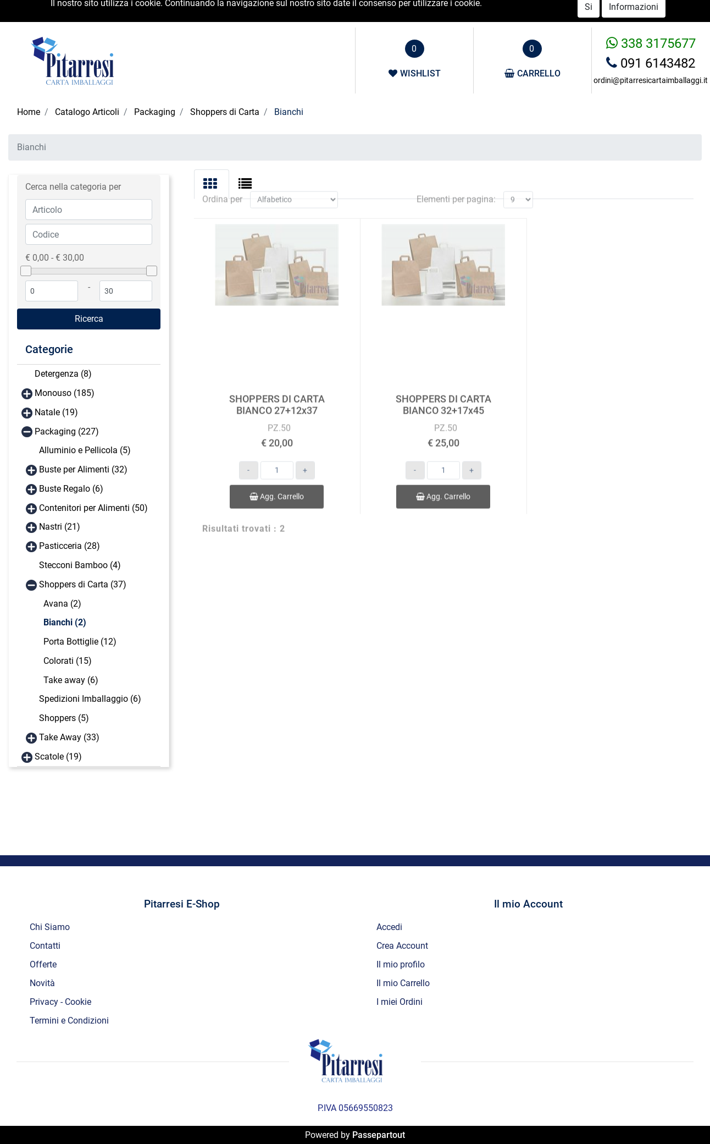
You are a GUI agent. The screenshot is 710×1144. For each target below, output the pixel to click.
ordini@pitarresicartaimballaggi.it (650, 80)
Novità (637, 11)
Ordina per (222, 188)
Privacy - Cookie (60, 1002)
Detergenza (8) (63, 374)
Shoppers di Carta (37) (82, 584)
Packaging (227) (67, 431)
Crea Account (402, 946)
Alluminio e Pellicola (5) (85, 450)
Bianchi (288, 112)
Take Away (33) (69, 737)
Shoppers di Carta (224, 112)
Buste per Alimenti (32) (83, 469)
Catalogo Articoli (87, 112)
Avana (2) (62, 603)
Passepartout (378, 1135)
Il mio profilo (400, 964)
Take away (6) (70, 680)
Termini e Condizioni (69, 1020)
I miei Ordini (399, 1002)
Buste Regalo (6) (71, 488)
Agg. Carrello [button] (276, 485)
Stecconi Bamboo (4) (80, 565)
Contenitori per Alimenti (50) (93, 508)
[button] (88, 319)
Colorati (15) (67, 661)
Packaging (154, 112)
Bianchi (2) (64, 622)
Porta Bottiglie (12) (80, 641)
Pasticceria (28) (69, 546)
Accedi (519, 10)
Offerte (603, 11)
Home (28, 112)
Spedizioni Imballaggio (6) (90, 699)
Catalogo (564, 11)
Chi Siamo (50, 927)
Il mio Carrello (403, 983)
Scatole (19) (58, 756)
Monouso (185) (65, 393)
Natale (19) (56, 412)
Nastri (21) (59, 526)
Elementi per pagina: (456, 188)
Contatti (674, 11)
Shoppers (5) (64, 718)
